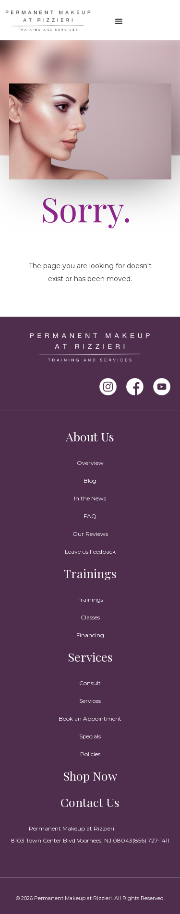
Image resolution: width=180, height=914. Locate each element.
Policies (90, 754)
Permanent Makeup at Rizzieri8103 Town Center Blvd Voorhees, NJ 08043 (71, 834)
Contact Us (90, 802)
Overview (90, 462)
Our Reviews (90, 533)
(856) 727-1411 (150, 840)
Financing (90, 635)
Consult (90, 683)
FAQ (90, 516)
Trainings (90, 573)
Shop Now (90, 776)
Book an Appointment (90, 718)
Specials (90, 736)
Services (90, 657)
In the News (90, 498)
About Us (90, 436)
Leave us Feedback (90, 551)
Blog (90, 480)
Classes (90, 617)
